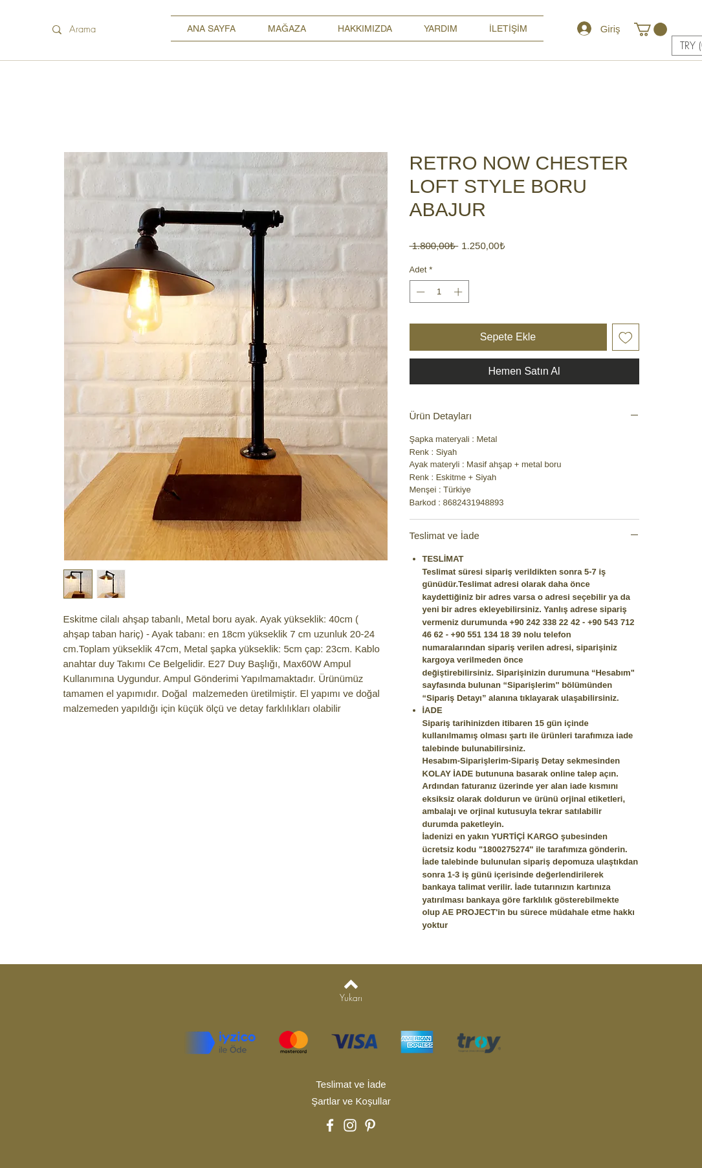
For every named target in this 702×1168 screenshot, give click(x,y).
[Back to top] (351, 984)
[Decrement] (419, 292)
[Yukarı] (351, 997)
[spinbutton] (439, 292)
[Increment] (459, 292)
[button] (650, 29)
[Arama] (96, 29)
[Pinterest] (370, 1125)
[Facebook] (330, 1125)
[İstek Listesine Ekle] (625, 337)
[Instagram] (350, 1125)
